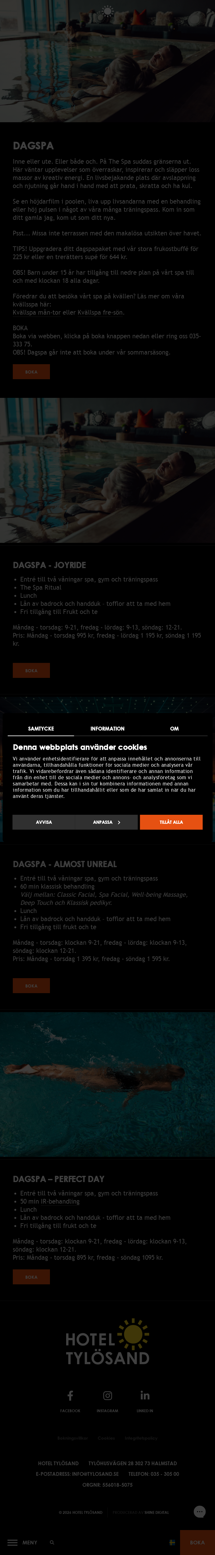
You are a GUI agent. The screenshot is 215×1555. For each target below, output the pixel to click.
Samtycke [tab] (41, 728)
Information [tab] (107, 728)
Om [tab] (174, 728)
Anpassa (106, 822)
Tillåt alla (171, 822)
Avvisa (44, 822)
